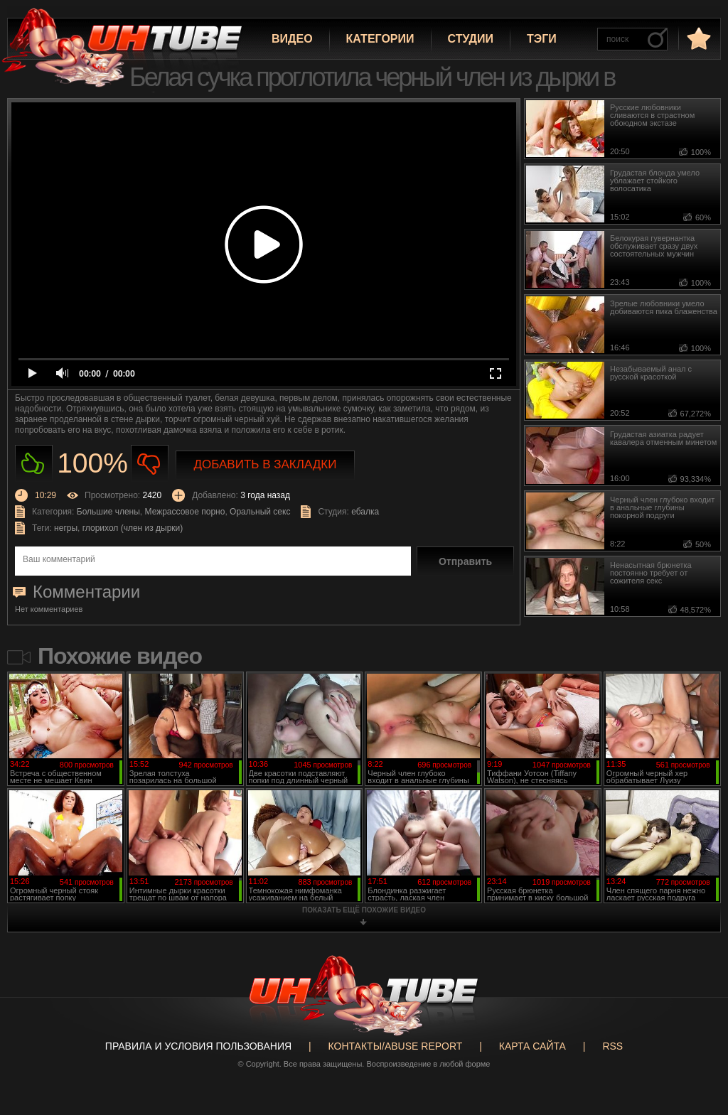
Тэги (542, 39)
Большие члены (108, 512)
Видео (292, 39)
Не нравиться (149, 464)
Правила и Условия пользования (198, 1046)
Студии (470, 39)
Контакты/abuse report (395, 1046)
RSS (612, 1046)
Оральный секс (260, 512)
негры (65, 528)
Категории (380, 39)
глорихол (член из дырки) (132, 528)
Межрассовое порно (185, 512)
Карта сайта (532, 1046)
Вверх (696, 1051)
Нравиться (34, 464)
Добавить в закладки (265, 464)
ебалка (365, 512)
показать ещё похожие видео (364, 910)
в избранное (697, 38)
